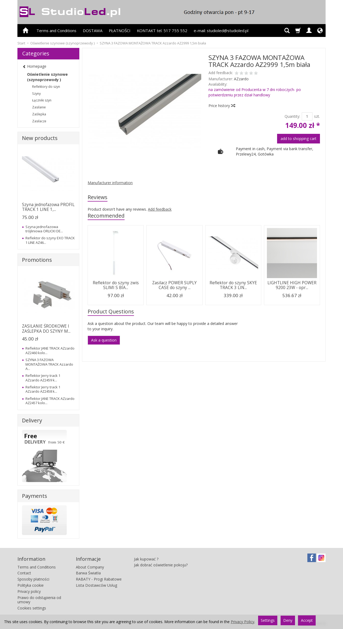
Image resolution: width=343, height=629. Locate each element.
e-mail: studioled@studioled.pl (221, 30)
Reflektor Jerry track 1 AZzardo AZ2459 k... (42, 377)
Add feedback (160, 209)
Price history (221, 105)
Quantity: (292, 116)
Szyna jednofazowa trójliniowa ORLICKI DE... (44, 228)
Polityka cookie (30, 585)
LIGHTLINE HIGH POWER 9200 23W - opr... (291, 285)
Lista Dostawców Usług (96, 585)
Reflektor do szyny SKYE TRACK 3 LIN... (233, 285)
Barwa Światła (88, 572)
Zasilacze (39, 121)
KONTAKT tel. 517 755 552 (162, 30)
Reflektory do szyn (46, 86)
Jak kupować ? (146, 559)
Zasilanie (39, 107)
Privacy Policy (242, 621)
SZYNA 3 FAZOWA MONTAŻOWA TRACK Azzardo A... (49, 364)
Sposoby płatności (33, 579)
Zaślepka (39, 114)
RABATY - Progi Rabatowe (99, 579)
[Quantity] (307, 116)
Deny (287, 620)
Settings (268, 620)
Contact (24, 572)
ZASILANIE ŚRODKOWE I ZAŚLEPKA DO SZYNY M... (46, 328)
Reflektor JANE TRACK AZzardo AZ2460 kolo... (49, 350)
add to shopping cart (298, 138)
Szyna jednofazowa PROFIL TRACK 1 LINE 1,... (48, 207)
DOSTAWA (92, 30)
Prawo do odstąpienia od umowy (39, 600)
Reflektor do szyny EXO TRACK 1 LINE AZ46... (50, 240)
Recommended (106, 215)
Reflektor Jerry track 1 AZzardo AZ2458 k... (42, 389)
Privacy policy (29, 591)
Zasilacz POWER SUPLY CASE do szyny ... (174, 285)
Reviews (97, 197)
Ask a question (104, 340)
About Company (90, 567)
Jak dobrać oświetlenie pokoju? (161, 564)
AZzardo (241, 78)
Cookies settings (31, 608)
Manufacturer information (110, 182)
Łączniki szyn (41, 100)
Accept (307, 620)
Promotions (37, 259)
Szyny (36, 93)
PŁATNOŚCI (120, 30)
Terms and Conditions (56, 30)
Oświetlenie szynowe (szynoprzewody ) (47, 77)
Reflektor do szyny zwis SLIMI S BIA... (116, 285)
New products (40, 138)
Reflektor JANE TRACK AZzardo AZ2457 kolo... (49, 400)
